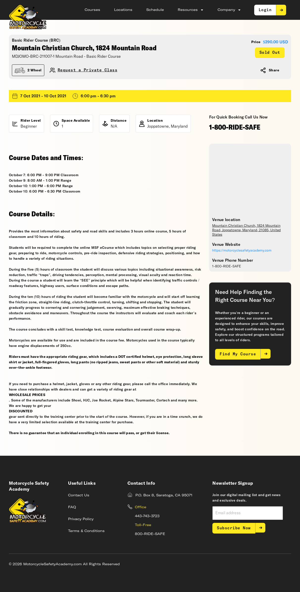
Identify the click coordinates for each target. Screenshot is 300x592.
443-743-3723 (147, 516)
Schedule (155, 10)
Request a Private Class (88, 70)
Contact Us (78, 495)
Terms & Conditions (86, 531)
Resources (191, 10)
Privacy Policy (81, 519)
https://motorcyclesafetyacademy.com (242, 250)
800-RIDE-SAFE (150, 534)
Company (229, 10)
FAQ (72, 507)
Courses (92, 10)
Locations (123, 10)
